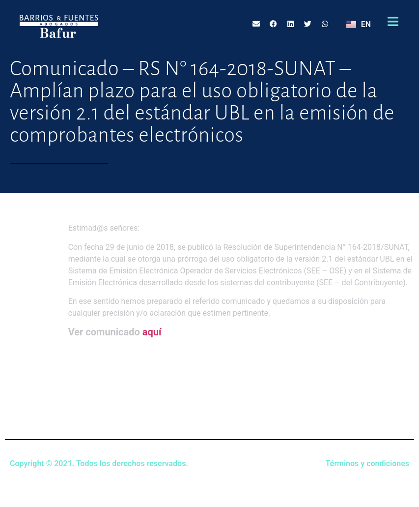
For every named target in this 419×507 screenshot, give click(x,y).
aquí (152, 332)
